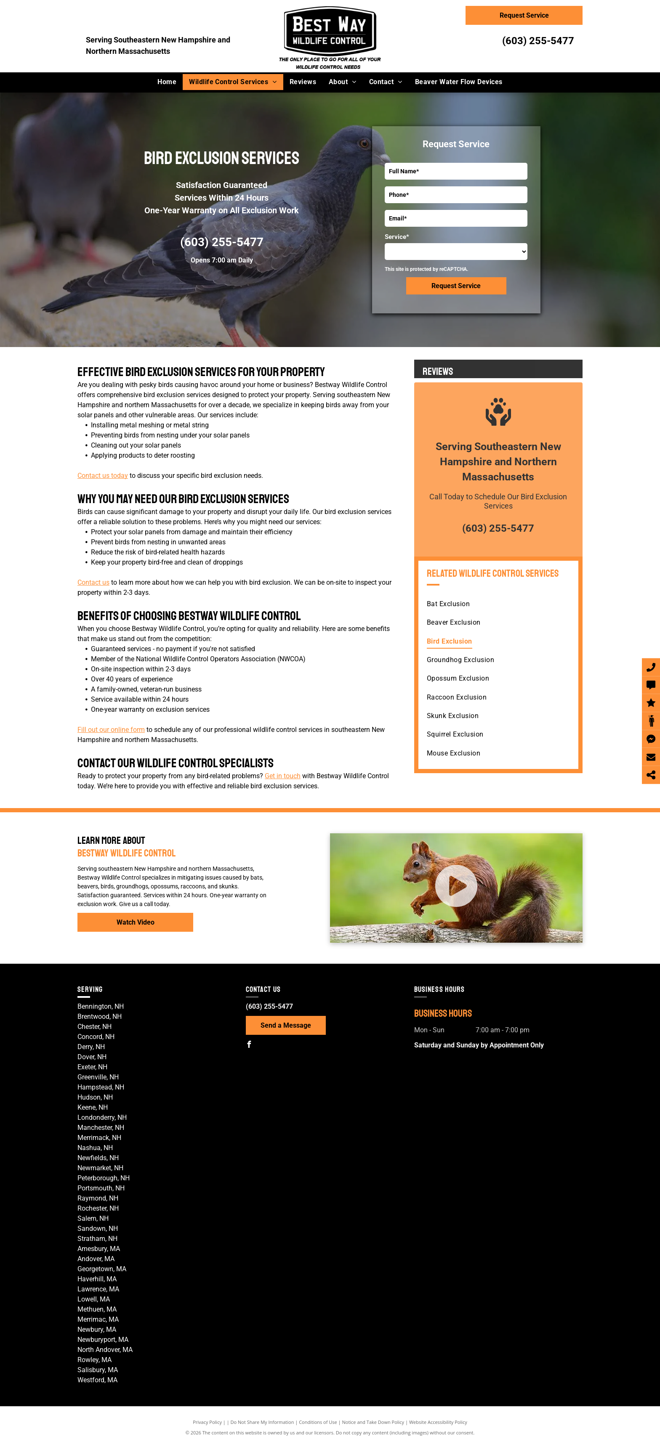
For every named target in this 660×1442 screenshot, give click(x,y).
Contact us (93, 582)
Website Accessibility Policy (438, 1422)
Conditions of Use (318, 1422)
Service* (397, 237)
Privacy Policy (207, 1422)
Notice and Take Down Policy (373, 1422)
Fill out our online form (111, 730)
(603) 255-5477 (538, 41)
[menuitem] (167, 82)
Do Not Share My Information (262, 1422)
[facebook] (249, 1045)
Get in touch (283, 776)
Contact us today (102, 476)
